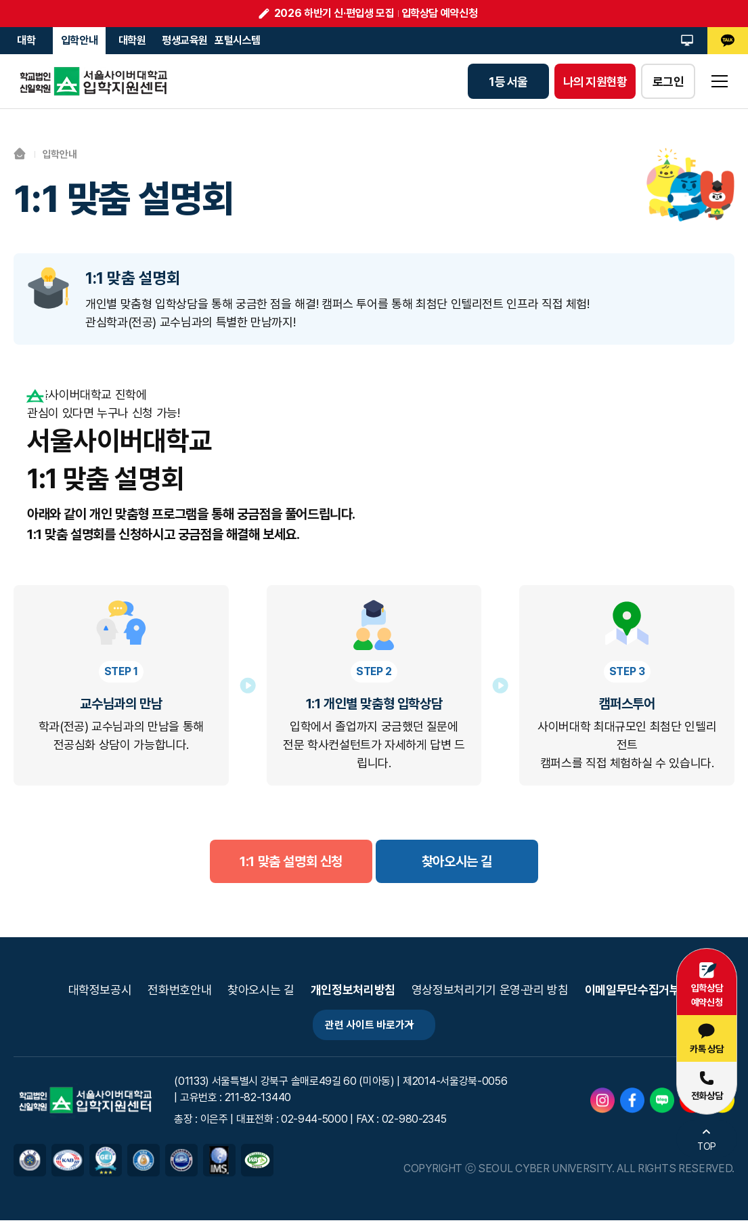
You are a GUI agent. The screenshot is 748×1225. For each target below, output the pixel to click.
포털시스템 (238, 40)
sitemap (719, 81)
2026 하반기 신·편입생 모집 (334, 13)
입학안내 (79, 40)
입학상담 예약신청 (439, 13)
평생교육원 (185, 40)
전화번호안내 (179, 990)
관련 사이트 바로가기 (363, 1027)
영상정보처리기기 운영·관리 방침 (490, 990)
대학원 (132, 40)
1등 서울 (508, 81)
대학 (26, 40)
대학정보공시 (100, 990)
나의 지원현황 (595, 81)
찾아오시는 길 (260, 990)
